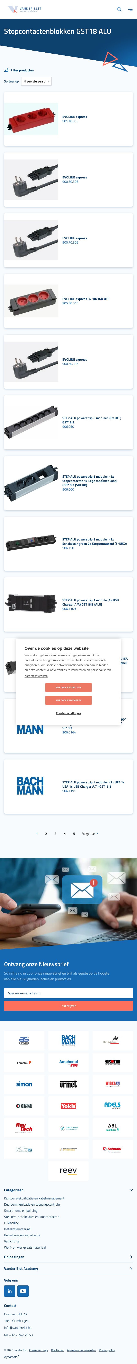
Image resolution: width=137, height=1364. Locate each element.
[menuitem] (34, 1197)
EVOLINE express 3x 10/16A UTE (85, 298)
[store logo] (24, 9)
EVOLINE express (74, 116)
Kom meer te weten (36, 682)
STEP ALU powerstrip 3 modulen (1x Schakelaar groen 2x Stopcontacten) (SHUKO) (94, 541)
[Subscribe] (68, 1005)
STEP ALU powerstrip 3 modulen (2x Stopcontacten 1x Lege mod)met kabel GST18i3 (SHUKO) (89, 480)
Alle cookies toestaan (45, 694)
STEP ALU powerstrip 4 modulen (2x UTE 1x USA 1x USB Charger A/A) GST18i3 (93, 784)
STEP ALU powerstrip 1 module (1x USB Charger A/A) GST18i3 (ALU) (90, 602)
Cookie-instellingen (68, 707)
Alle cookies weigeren (92, 694)
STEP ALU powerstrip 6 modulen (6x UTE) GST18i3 (91, 420)
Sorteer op (11, 81)
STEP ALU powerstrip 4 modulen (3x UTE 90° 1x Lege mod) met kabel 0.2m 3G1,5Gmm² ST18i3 (94, 723)
